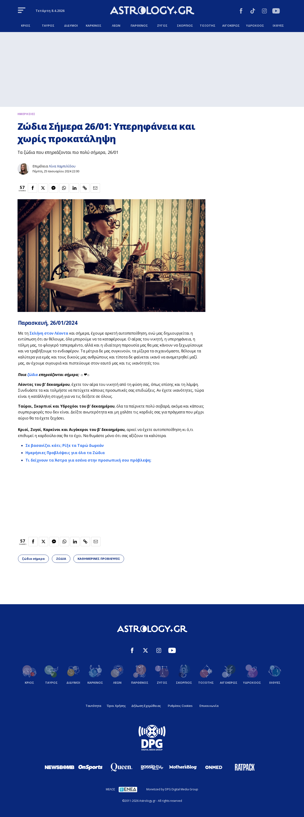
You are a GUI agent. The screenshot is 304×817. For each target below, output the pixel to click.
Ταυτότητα (93, 706)
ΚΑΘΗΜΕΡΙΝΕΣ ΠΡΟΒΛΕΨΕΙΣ (99, 559)
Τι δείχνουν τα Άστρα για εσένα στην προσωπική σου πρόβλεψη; (88, 460)
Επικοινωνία (209, 706)
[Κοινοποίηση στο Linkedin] (74, 188)
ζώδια (33, 374)
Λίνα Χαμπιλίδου (62, 166)
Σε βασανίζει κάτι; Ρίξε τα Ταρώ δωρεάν (64, 445)
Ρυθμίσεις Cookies (180, 706)
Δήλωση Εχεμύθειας (146, 706)
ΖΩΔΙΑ (61, 559)
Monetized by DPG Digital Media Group (172, 789)
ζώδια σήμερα (33, 559)
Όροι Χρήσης (116, 706)
